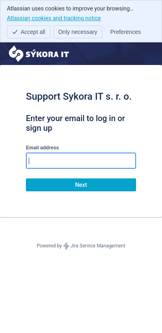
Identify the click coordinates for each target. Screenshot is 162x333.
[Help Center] (38, 53)
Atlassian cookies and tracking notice (54, 17)
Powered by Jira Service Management (81, 246)
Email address (42, 148)
